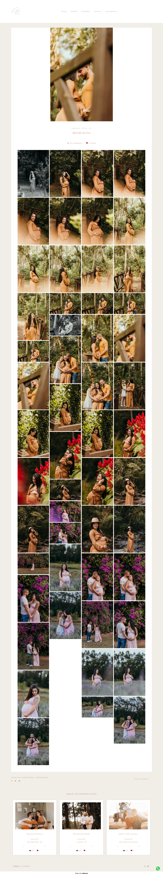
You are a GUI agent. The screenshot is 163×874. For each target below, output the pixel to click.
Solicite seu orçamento (141, 779)
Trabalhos (86, 11)
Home (64, 11)
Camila (74, 11)
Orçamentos (111, 11)
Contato (98, 11)
